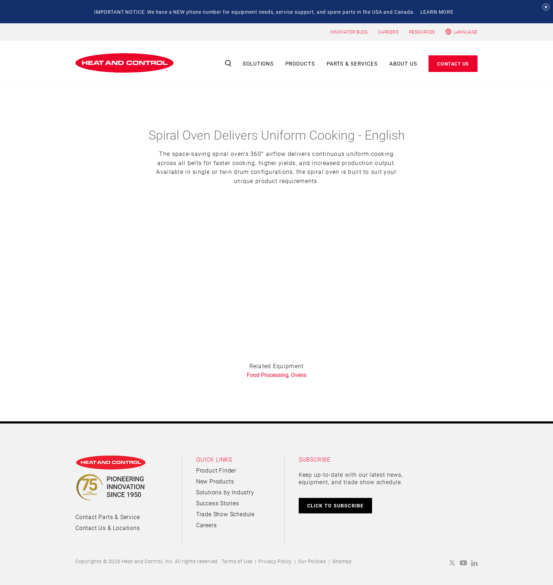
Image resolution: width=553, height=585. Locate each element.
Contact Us (453, 63)
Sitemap (342, 561)
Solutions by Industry (225, 492)
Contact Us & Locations (107, 527)
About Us (403, 63)
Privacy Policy (275, 561)
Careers (206, 525)
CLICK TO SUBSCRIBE (335, 505)
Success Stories (217, 503)
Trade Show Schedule (225, 514)
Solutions (258, 63)
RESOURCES (422, 32)
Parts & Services (352, 63)
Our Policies (312, 561)
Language (466, 32)
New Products (215, 481)
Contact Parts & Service (107, 516)
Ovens (298, 374)
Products (300, 63)
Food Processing (267, 374)
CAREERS (388, 32)
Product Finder (216, 470)
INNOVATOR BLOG (348, 32)
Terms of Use (237, 561)
